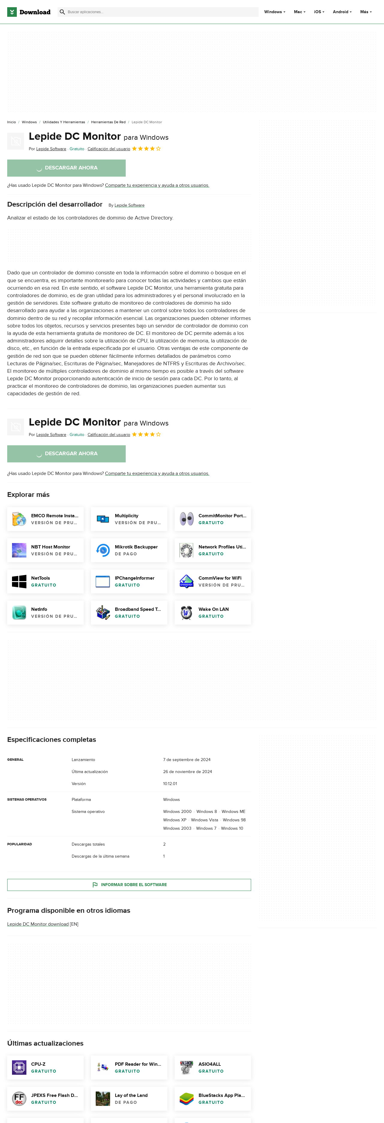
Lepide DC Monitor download (38, 924)
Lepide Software (130, 205)
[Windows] (29, 122)
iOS (317, 12)
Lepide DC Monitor (99, 136)
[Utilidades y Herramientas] (64, 122)
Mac (298, 12)
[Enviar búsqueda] (62, 12)
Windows (273, 12)
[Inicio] (11, 122)
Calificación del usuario (124, 148)
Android (340, 12)
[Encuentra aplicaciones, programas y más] (158, 12)
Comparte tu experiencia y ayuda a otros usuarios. (157, 185)
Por (47, 148)
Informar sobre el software (129, 885)
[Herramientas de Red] (108, 122)
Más (366, 11)
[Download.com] (28, 12)
